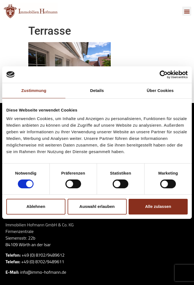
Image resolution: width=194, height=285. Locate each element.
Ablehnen (35, 206)
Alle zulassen (158, 206)
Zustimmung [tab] (33, 90)
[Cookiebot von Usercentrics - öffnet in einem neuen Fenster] (164, 74)
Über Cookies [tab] (160, 90)
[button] (186, 11)
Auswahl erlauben (97, 206)
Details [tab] (97, 90)
